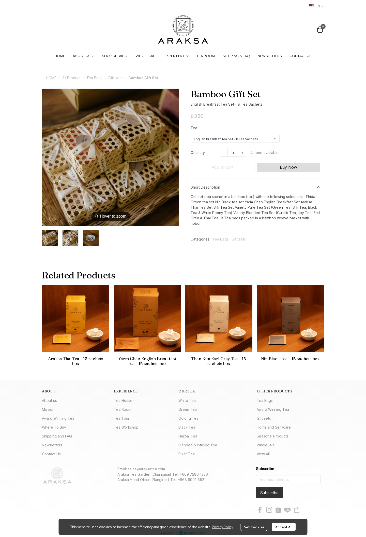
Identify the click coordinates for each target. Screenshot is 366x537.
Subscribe (269, 492)
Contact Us (51, 454)
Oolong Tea (188, 418)
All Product (71, 78)
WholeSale (266, 445)
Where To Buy (54, 427)
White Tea (187, 400)
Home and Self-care (274, 427)
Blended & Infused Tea (197, 445)
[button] (316, 6)
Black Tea (186, 427)
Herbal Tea (187, 436)
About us (49, 400)
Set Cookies (254, 527)
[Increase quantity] (242, 152)
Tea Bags (94, 78)
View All (263, 454)
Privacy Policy (222, 526)
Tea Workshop (126, 427)
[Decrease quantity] (223, 152)
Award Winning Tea (58, 418)
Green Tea (187, 409)
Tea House (123, 400)
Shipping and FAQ (57, 436)
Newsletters (52, 445)
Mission (48, 409)
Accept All (284, 527)
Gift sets (115, 78)
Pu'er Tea (186, 454)
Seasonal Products (272, 436)
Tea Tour (121, 418)
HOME (51, 78)
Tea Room (122, 409)
